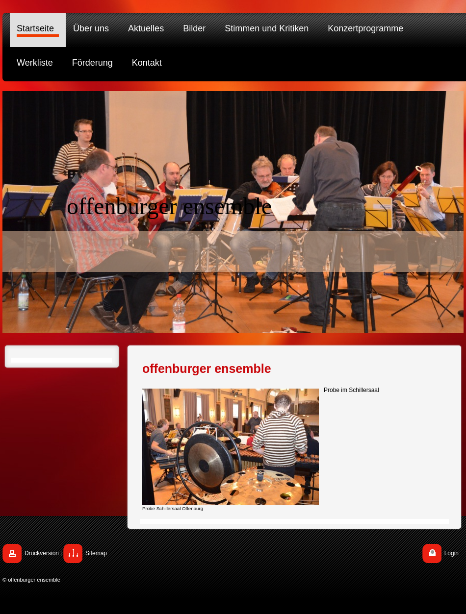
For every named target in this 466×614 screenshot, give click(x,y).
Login (451, 553)
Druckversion (42, 553)
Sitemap (96, 553)
